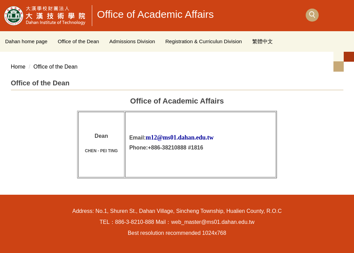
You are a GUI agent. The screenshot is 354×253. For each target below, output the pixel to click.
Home (18, 67)
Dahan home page (26, 41)
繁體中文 (262, 41)
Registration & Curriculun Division (203, 41)
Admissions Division (132, 41)
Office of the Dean (78, 41)
